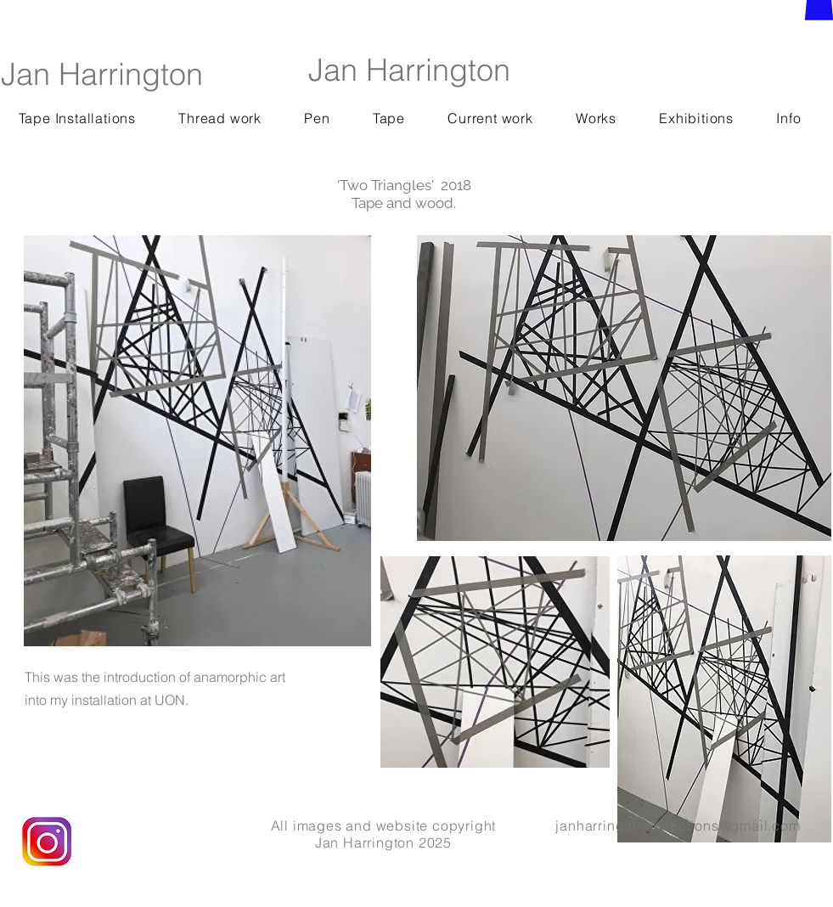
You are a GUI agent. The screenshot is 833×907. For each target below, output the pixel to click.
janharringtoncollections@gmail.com (677, 825)
